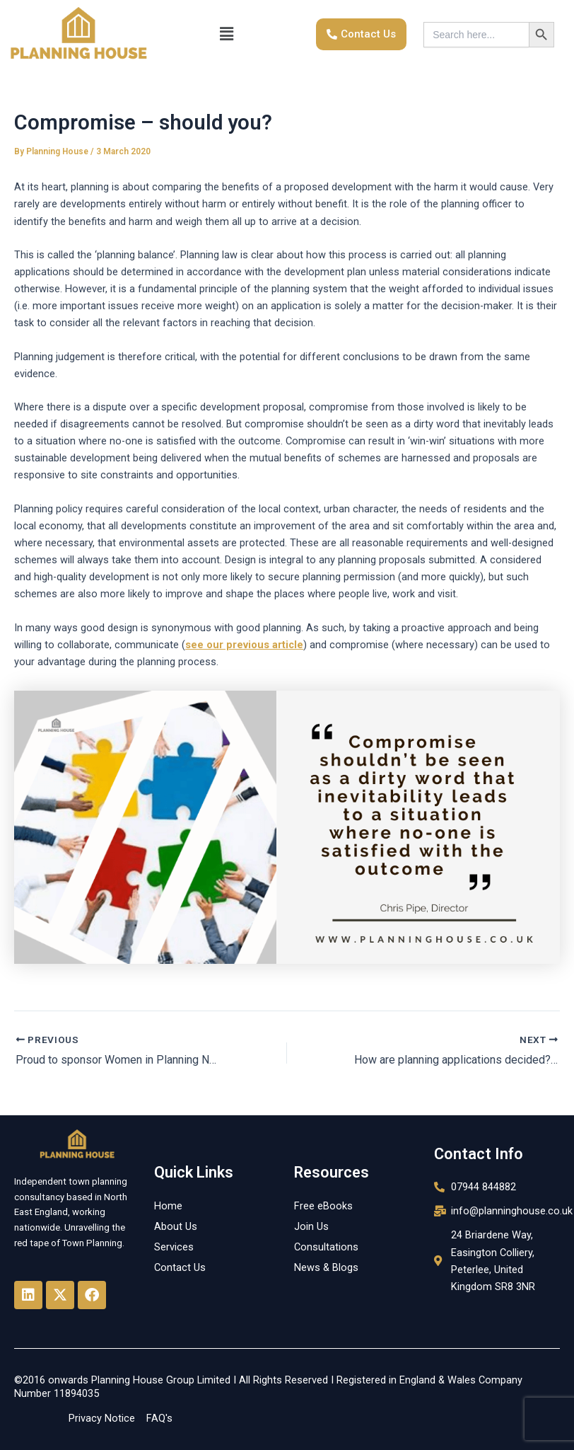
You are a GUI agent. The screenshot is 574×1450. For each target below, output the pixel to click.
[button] (227, 34)
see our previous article (244, 644)
